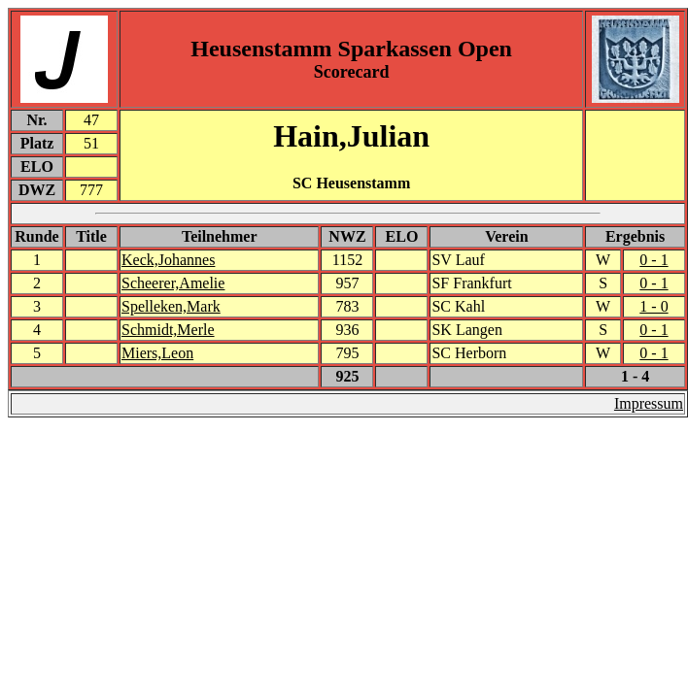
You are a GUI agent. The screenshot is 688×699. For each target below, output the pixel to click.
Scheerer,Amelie (172, 283)
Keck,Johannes (168, 259)
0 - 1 (653, 259)
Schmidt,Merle (168, 329)
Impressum (648, 403)
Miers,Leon (157, 353)
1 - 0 (653, 306)
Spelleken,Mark (171, 306)
